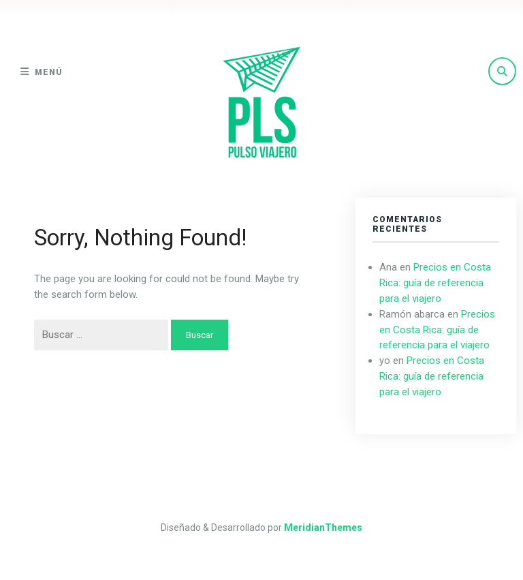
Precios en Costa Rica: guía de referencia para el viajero (435, 283)
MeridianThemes (323, 527)
